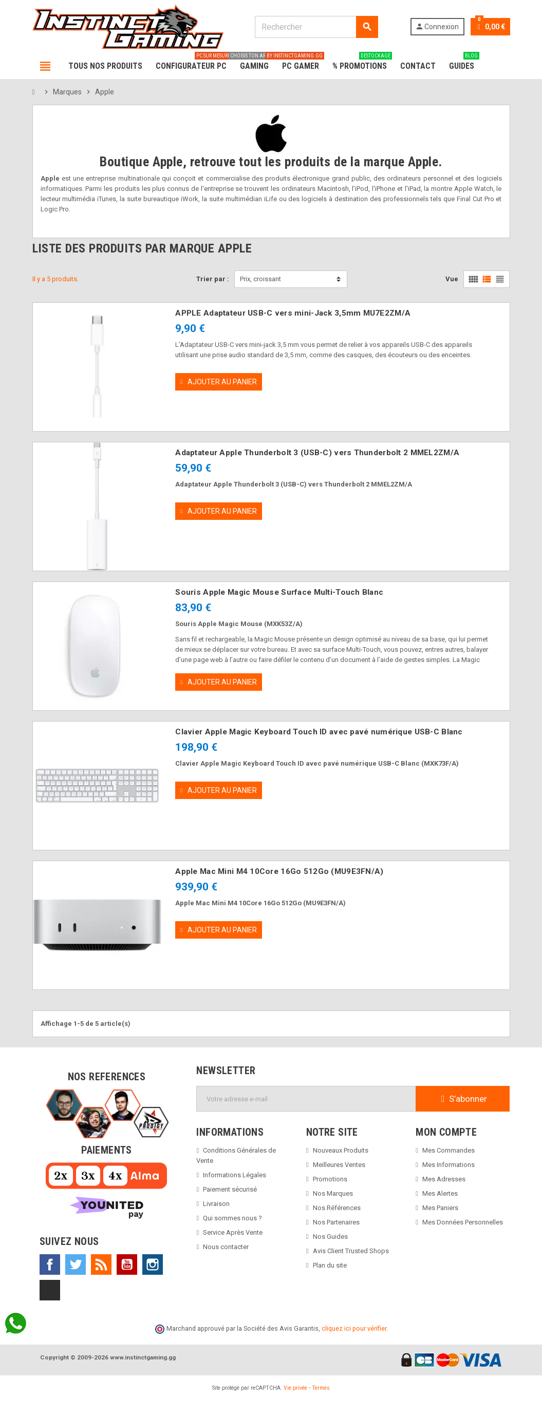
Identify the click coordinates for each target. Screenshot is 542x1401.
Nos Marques (333, 1193)
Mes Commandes (448, 1150)
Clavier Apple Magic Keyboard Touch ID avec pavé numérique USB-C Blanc (318, 731)
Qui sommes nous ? (232, 1218)
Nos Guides (330, 1236)
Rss (101, 1264)
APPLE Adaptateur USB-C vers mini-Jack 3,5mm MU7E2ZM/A (292, 313)
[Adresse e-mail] (306, 1099)
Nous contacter (226, 1247)
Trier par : (212, 279)
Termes (321, 1388)
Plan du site (330, 1265)
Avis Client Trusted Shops (351, 1251)
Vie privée (295, 1388)
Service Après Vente (233, 1232)
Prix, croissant (260, 279)
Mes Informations (448, 1165)
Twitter (75, 1264)
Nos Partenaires (336, 1222)
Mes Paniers (440, 1208)
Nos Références (337, 1208)
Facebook (50, 1264)
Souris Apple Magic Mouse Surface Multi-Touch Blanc (279, 592)
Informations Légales (234, 1175)
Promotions (330, 1179)
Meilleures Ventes (339, 1165)
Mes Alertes (440, 1193)
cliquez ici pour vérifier (354, 1328)
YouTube (127, 1264)
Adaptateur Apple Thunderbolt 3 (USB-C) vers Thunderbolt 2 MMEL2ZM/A (317, 452)
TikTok (50, 1290)
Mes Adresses (443, 1179)
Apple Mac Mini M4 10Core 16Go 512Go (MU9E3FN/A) (279, 871)
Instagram (152, 1264)
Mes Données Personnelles (462, 1222)
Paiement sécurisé (230, 1189)
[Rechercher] (316, 27)
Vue (451, 279)
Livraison (216, 1204)
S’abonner (462, 1099)
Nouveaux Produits (340, 1150)
